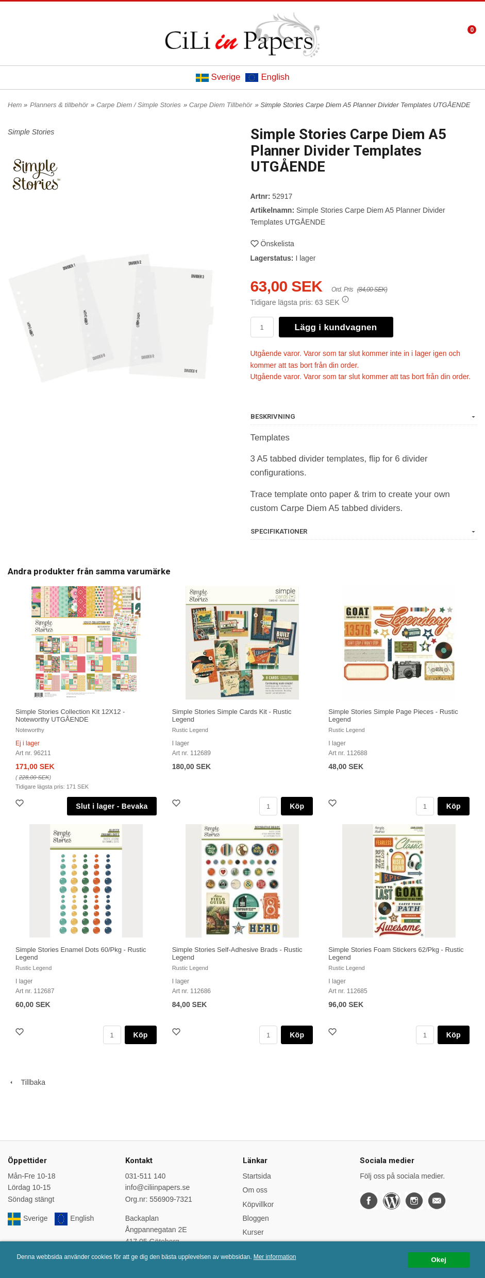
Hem (15, 105)
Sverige (218, 77)
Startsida (257, 1176)
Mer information (275, 1256)
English (267, 77)
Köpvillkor (258, 1204)
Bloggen (256, 1218)
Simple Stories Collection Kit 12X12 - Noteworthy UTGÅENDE (70, 715)
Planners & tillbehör (59, 105)
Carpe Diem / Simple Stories (138, 105)
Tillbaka (26, 1082)
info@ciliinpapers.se (157, 1187)
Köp (297, 806)
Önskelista (272, 244)
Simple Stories (31, 132)
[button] (345, 299)
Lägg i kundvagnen (336, 327)
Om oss (255, 1190)
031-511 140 (145, 1176)
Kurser (253, 1232)
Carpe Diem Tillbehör (221, 105)
